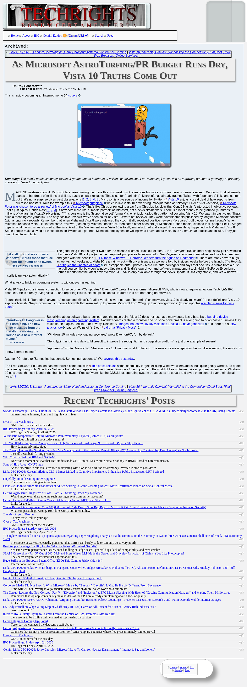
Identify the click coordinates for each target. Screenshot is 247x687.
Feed (110, 35)
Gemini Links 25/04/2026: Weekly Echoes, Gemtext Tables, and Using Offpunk (52, 579)
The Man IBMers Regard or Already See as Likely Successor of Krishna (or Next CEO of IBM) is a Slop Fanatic (73, 444)
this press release (104, 366)
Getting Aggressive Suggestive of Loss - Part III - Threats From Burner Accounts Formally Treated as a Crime (71, 629)
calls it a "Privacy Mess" (120, 328)
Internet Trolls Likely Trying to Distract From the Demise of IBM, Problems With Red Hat (59, 615)
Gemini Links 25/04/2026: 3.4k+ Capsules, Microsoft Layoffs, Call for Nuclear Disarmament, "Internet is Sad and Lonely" (79, 650)
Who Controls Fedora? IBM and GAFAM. (29, 458)
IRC (36, 35)
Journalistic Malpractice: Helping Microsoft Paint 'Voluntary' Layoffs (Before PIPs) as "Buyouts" (63, 437)
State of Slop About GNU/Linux (23, 465)
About (26, 35)
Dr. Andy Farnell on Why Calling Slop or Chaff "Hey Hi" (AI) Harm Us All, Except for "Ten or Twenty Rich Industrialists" (79, 607)
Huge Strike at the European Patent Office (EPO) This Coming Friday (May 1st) (52, 561)
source (73, 96)
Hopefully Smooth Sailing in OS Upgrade (29, 479)
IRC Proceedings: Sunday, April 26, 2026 (28, 429)
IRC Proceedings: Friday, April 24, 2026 (28, 643)
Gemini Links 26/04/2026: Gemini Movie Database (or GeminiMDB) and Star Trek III (57, 501)
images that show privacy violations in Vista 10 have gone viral (161, 324)
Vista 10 (173, 200)
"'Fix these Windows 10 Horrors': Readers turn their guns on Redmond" (146, 259)
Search (99, 35)
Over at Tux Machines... (18, 422)
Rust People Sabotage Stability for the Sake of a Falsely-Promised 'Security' (50, 547)
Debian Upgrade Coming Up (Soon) (25, 622)
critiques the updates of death (80, 266)
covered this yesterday (118, 359)
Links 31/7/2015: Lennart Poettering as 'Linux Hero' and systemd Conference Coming (67, 53)
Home (15, 35)
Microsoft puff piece (89, 204)
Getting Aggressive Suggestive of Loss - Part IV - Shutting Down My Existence (52, 494)
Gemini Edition (52, 35)
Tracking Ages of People (18, 515)
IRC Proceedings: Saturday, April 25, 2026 (29, 529)
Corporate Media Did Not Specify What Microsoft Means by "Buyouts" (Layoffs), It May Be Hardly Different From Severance (82, 586)
